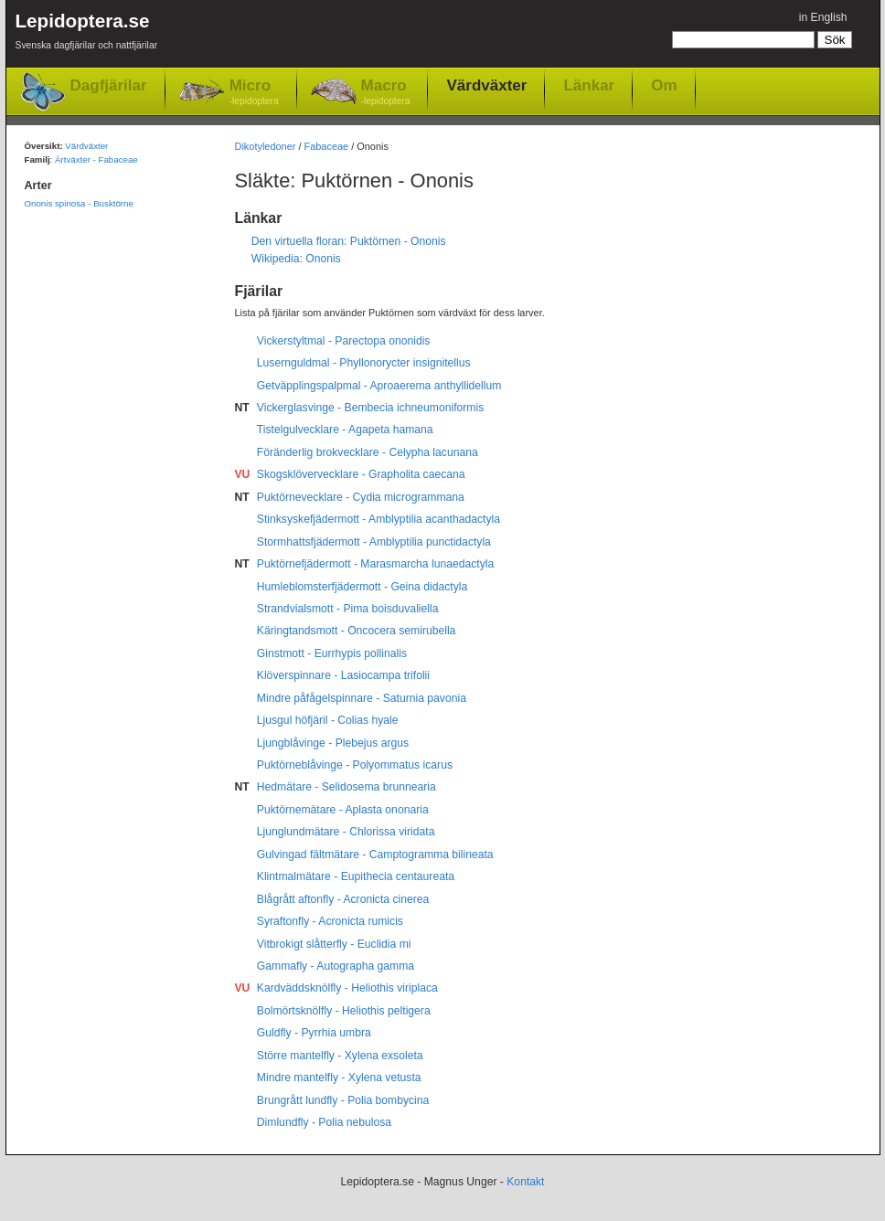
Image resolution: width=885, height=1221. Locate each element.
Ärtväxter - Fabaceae (96, 159)
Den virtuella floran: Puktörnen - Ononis (348, 241)
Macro (386, 93)
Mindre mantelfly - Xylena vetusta (339, 1077)
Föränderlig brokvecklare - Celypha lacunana (367, 452)
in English (823, 17)
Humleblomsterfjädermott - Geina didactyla (362, 586)
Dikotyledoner (265, 146)
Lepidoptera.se (87, 34)
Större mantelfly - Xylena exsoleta (340, 1055)
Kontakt (525, 1181)
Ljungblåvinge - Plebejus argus (333, 743)
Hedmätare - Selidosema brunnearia (346, 786)
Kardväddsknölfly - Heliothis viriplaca (347, 988)
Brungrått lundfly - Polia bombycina (343, 1100)
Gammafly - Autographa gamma (335, 966)
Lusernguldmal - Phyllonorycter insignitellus (364, 362)
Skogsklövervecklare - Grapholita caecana (361, 474)
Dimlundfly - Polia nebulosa (324, 1122)
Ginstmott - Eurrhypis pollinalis (332, 653)
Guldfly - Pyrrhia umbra (314, 1032)
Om (664, 85)
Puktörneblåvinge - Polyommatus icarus (355, 765)
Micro (254, 93)
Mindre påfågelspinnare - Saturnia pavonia (361, 698)
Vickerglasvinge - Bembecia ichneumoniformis (370, 407)
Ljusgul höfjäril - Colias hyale (328, 720)
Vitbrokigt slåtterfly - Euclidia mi (334, 944)
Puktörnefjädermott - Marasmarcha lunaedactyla (375, 563)
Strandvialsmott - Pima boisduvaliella (348, 608)
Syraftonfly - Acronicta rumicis (330, 921)
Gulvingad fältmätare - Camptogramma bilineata (375, 854)
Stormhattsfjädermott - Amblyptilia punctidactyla (374, 542)
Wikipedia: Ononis (296, 258)
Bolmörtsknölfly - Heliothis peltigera (344, 1010)
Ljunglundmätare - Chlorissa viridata (346, 831)
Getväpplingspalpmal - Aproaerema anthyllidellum (379, 385)
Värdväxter (486, 85)
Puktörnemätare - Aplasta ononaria (343, 809)
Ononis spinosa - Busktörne (79, 203)
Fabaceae (326, 146)
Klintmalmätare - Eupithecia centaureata (355, 876)
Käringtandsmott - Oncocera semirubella (356, 630)
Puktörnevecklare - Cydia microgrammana (360, 497)
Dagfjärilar (108, 85)
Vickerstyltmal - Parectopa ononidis (344, 340)
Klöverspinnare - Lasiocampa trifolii (343, 675)
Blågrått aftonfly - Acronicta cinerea (343, 899)
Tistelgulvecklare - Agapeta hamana (345, 429)
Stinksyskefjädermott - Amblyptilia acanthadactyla (378, 519)
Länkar (588, 85)
